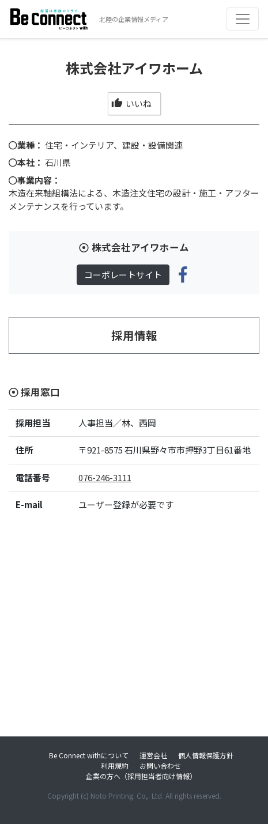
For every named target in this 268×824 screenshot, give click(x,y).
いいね (131, 103)
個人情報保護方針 (205, 755)
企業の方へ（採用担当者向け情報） (141, 776)
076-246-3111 (104, 477)
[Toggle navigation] (243, 19)
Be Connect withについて (89, 755)
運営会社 (153, 755)
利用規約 (115, 765)
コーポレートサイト (123, 275)
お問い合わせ (160, 765)
